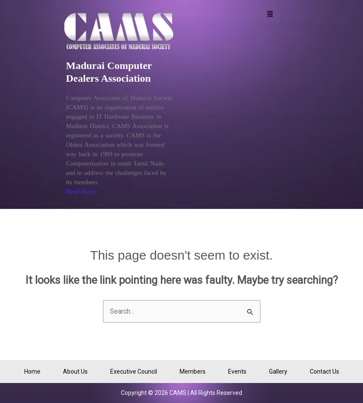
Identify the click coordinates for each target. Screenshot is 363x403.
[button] (270, 15)
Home (32, 371)
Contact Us (324, 371)
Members (193, 371)
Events (237, 371)
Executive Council (133, 371)
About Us (75, 371)
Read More (80, 191)
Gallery (278, 371)
